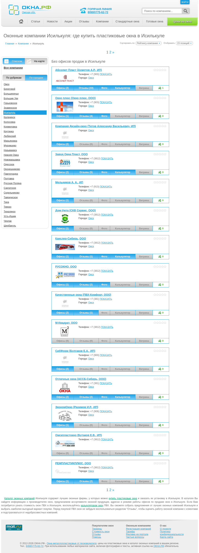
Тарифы (130, 531)
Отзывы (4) (86, 116)
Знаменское (10, 107)
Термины (97, 528)
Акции (68, 21)
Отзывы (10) (86, 88)
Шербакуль (10, 225)
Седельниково (11, 192)
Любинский (10, 136)
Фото (104, 88)
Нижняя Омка (11, 155)
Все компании (13, 67)
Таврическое (11, 197)
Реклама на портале (137, 534)
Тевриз (7, 206)
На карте (39, 61)
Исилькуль (9, 112)
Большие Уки (11, 98)
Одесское (9, 164)
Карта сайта (166, 537)
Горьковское (10, 103)
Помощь (96, 537)
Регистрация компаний (138, 528)
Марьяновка (10, 140)
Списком (17, 61)
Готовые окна (154, 21)
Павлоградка (11, 173)
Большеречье (11, 93)
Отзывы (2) (86, 284)
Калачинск (9, 117)
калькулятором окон (92, 505)
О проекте (165, 528)
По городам (36, 77)
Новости (52, 21)
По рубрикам (13, 77)
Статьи (35, 21)
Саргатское (10, 188)
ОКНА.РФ (158, 546)
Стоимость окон (101, 531)
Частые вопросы (135, 537)
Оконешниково (12, 169)
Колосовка (9, 122)
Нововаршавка (12, 159)
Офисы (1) (62, 116)
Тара (6, 202)
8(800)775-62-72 (98, 12)
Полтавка (9, 178)
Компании (102, 21)
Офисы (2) (62, 88)
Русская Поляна (12, 183)
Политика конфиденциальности (172, 533)
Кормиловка (10, 126)
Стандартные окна (127, 21)
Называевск (10, 150)
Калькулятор (122, 88)
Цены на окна (182, 21)
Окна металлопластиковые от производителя (72, 543)
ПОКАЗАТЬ (106, 74)
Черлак (8, 221)
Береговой (9, 89)
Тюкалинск (10, 211)
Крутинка (9, 131)
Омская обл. (29, 12)
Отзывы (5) (86, 172)
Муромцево (10, 145)
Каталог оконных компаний (19, 498)
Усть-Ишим (10, 216)
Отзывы (84, 21)
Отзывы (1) (86, 256)
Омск (91, 77)
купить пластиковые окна (123, 498)
